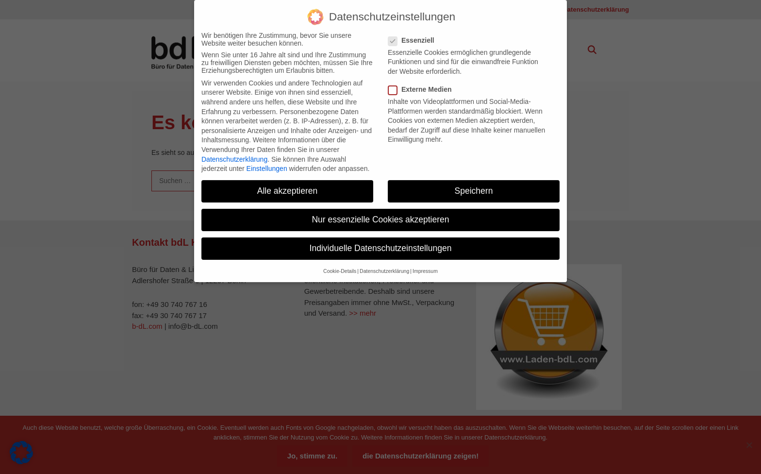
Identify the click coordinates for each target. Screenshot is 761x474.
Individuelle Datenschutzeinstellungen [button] (381, 241)
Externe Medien (423, 82)
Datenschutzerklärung (234, 152)
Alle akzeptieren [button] (287, 184)
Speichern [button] (474, 184)
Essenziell (414, 33)
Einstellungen (267, 162)
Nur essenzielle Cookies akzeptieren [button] (380, 213)
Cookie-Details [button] (339, 264)
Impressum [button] (425, 264)
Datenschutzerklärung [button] (384, 264)
